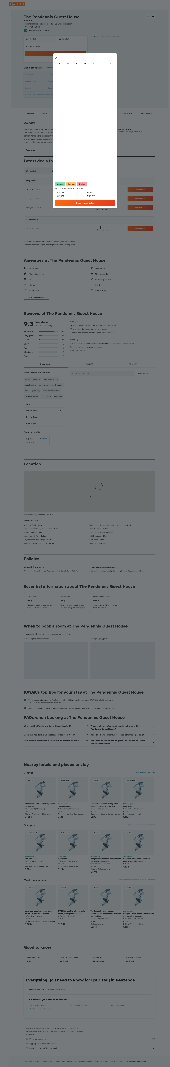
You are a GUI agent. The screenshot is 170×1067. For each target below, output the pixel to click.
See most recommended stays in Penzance (137, 880)
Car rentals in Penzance (79, 1005)
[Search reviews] (104, 373)
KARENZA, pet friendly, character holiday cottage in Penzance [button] (72, 912)
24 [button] (50, 87)
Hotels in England (85, 1061)
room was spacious (50, 379)
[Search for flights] (4, 11)
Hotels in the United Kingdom (66, 1061)
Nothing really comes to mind (86, 347)
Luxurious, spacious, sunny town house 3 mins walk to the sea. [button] (104, 804)
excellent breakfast (32, 379)
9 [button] (43, 75)
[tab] (46, 364)
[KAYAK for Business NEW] (4, 51)
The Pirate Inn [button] (31, 858)
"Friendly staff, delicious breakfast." (88, 329)
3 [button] (49, 69)
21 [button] (75, 81)
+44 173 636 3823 (32, 27)
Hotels (37, 1061)
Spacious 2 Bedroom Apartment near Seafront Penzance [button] (136, 859)
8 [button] (80, 69)
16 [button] (44, 81)
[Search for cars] (4, 22)
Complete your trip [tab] (36, 989)
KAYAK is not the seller (90, 1038)
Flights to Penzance (37, 1005)
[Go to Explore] (4, 40)
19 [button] (62, 81)
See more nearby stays (145, 772)
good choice (46, 396)
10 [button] (50, 75)
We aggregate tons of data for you (90, 1043)
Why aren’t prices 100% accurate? (90, 1048)
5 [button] (62, 69)
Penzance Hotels (117, 1061)
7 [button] (74, 69)
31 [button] (50, 94)
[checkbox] (37, 440)
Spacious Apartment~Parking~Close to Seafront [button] (40, 804)
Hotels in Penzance (117, 1005)
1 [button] (80, 63)
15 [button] (81, 75)
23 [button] (43, 87)
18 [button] (56, 81)
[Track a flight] (4, 46)
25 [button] (56, 87)
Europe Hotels (47, 1061)
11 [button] (56, 75)
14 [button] (75, 75)
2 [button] (43, 69)
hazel (27, 390)
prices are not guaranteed (75, 1031)
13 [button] (68, 75)
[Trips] (4, 59)
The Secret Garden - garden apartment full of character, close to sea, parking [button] (105, 913)
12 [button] (62, 75)
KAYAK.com (28, 1061)
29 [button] (81, 87)
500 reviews (45, 30)
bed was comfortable (51, 390)
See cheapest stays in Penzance (141, 825)
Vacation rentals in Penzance (41, 1009)
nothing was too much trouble (51, 385)
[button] (4, 4)
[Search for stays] (4, 17)
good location (30, 385)
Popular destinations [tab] (56, 989)
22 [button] (81, 81)
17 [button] (50, 81)
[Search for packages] (4, 28)
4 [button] (56, 69)
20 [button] (68, 81)
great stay (36, 390)
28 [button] (74, 87)
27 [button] (68, 87)
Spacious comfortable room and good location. (93, 325)
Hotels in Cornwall (101, 1061)
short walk (58, 396)
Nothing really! (80, 351)
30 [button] (43, 94)
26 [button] (62, 87)
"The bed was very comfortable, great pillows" (92, 332)
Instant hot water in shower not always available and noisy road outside (102, 343)
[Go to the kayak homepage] (17, 4)
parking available (31, 396)
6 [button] (68, 69)
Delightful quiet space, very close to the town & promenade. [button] (105, 859)
